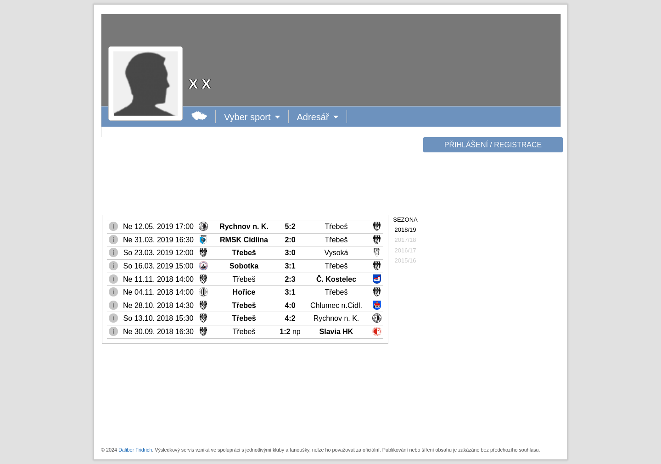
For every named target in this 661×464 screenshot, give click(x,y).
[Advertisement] (492, 299)
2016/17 (405, 250)
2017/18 (405, 239)
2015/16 (405, 260)
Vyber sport (248, 117)
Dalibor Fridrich (135, 450)
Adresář (317, 117)
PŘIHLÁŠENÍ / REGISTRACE (493, 145)
